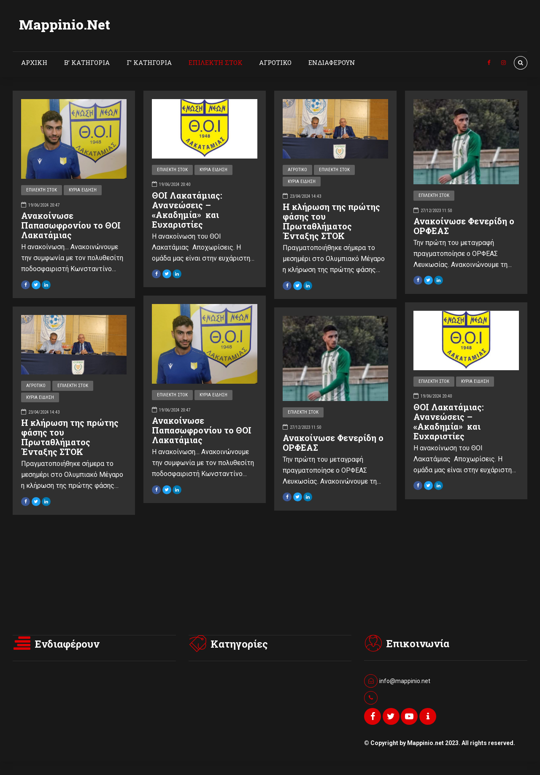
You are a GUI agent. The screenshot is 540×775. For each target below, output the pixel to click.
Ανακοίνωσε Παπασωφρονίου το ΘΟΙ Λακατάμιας (71, 225)
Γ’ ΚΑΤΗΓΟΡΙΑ (149, 62)
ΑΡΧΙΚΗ (34, 62)
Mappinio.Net (64, 24)
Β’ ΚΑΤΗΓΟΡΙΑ (87, 62)
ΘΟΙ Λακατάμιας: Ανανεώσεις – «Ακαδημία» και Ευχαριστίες (187, 210)
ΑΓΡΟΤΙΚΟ (275, 62)
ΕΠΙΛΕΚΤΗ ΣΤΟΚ (216, 62)
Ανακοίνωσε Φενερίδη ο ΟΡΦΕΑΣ (463, 225)
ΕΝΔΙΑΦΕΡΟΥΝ (331, 62)
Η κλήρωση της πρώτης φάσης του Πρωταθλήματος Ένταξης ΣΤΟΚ (331, 221)
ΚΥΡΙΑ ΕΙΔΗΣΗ (83, 190)
